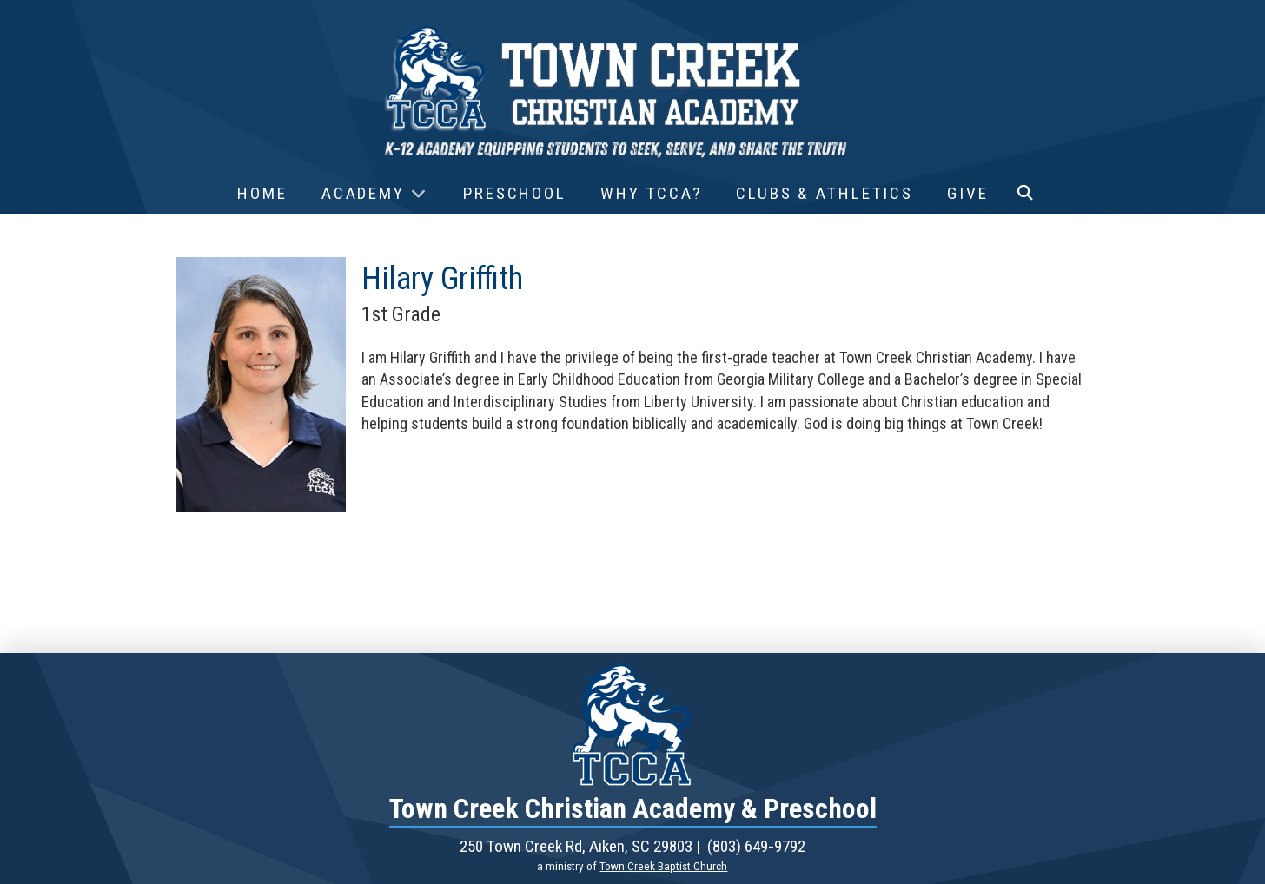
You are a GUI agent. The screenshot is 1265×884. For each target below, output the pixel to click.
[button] (1025, 193)
